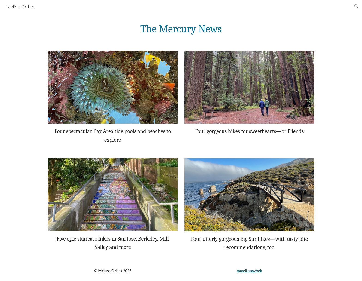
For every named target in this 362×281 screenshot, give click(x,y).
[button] (356, 6)
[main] (181, 29)
